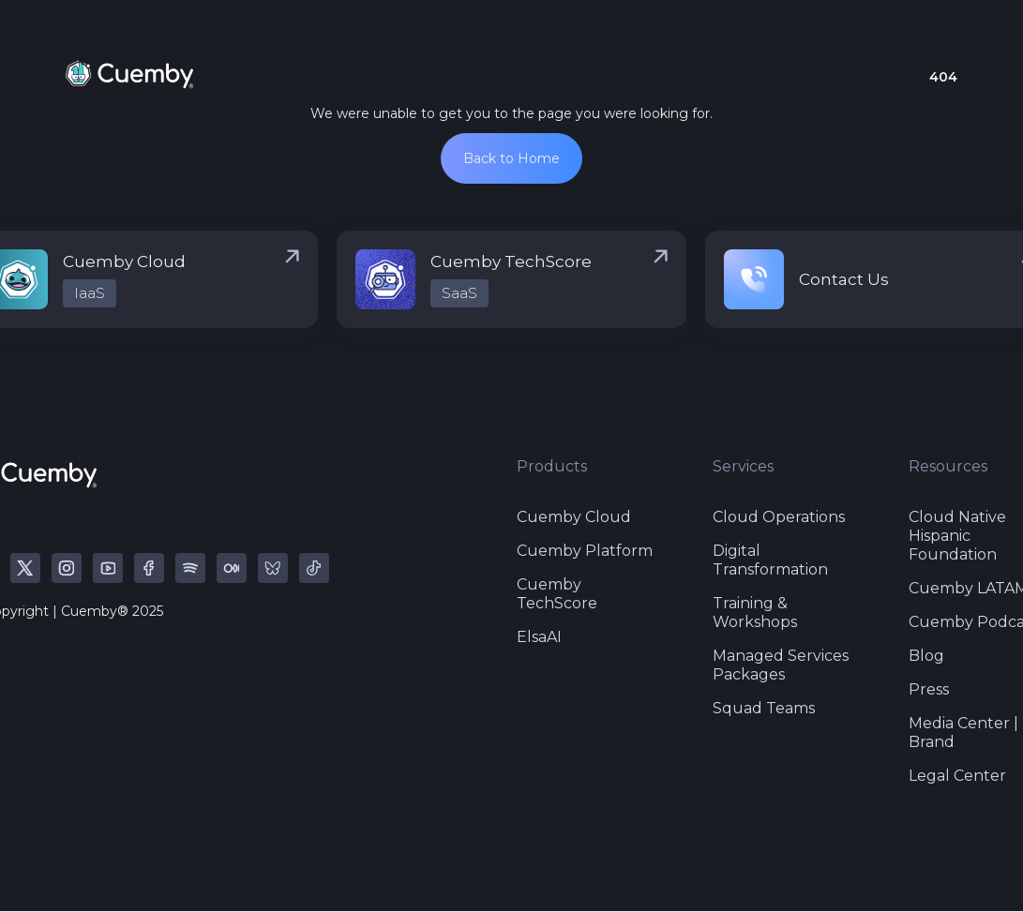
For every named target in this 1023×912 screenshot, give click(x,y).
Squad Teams (764, 708)
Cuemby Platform (585, 551)
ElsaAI (539, 637)
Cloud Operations (779, 517)
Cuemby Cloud (574, 517)
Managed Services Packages (781, 665)
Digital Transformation (770, 560)
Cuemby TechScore (557, 594)
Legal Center (957, 776)
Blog (926, 656)
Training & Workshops (755, 612)
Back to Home (511, 158)
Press (929, 689)
